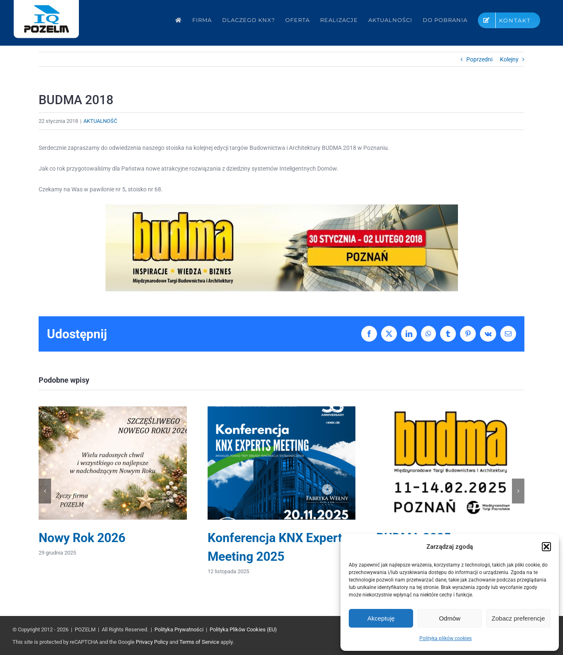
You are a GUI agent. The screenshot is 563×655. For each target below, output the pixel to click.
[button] (546, 547)
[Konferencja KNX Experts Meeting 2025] (282, 409)
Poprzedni (479, 59)
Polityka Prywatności (178, 629)
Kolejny (509, 59)
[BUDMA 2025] (450, 409)
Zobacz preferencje (518, 618)
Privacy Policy (152, 642)
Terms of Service (199, 642)
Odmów (449, 618)
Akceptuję (381, 618)
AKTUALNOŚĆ (100, 121)
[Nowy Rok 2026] (113, 409)
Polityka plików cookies (445, 638)
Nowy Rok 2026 (82, 537)
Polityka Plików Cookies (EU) (243, 629)
